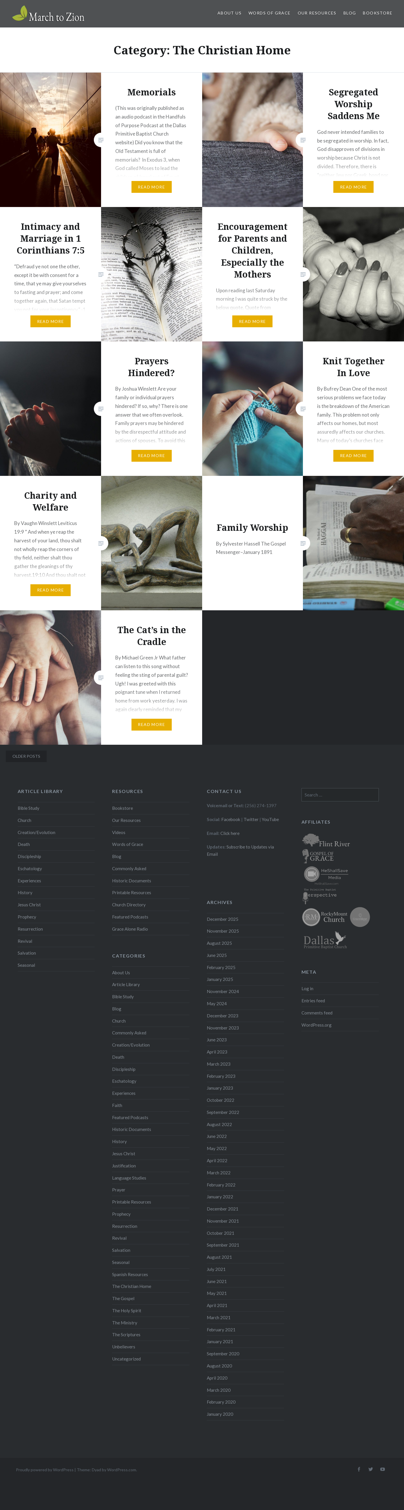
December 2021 (222, 1208)
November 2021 (223, 1220)
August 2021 (219, 1257)
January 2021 (220, 1341)
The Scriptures (126, 1334)
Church (24, 820)
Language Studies (129, 1177)
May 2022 (217, 1148)
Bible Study (28, 808)
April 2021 (217, 1305)
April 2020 (217, 1377)
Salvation (27, 952)
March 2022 (219, 1172)
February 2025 (221, 967)
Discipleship (29, 856)
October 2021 (220, 1233)
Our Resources (317, 12)
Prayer (118, 1189)
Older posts (26, 756)
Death (24, 844)
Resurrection (30, 928)
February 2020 (221, 1401)
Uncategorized (126, 1358)
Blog (349, 12)
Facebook (230, 819)
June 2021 (217, 1281)
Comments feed (316, 1012)
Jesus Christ (29, 904)
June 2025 (217, 955)
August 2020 (219, 1365)
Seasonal (26, 965)
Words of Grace (269, 12)
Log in (307, 988)
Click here (230, 833)
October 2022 (220, 1100)
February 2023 (221, 1076)
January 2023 (220, 1088)
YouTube (270, 819)
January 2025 (220, 979)
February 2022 (221, 1184)
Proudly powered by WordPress (45, 1469)
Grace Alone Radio (130, 928)
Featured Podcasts (130, 916)
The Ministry (124, 1322)
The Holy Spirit (126, 1310)
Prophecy (27, 916)
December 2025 (222, 919)
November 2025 (223, 931)
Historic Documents (131, 880)
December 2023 (222, 1015)
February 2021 (221, 1329)
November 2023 (223, 1027)
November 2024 (223, 991)
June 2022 (217, 1136)
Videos (118, 832)
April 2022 (217, 1160)
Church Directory (129, 904)
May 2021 (217, 1293)
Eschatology (30, 868)
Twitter (251, 819)
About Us (229, 12)
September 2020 (223, 1353)
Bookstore (377, 12)
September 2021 (223, 1244)
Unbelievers (123, 1346)
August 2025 (219, 943)
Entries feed (313, 1000)
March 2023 (219, 1064)
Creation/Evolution (36, 832)
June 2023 (217, 1039)
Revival (25, 941)
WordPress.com (121, 1469)
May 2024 (217, 1003)
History (25, 892)
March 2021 (219, 1317)
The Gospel (123, 1298)
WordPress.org (316, 1024)
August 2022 (219, 1124)
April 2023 (217, 1051)
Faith (117, 1105)
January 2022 (220, 1196)
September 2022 (223, 1112)
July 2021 (216, 1269)
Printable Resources (131, 892)
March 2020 (219, 1390)
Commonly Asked (129, 868)
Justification (124, 1165)
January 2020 (220, 1414)
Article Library (126, 984)
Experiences (29, 880)
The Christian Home (131, 1286)
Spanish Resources (130, 1274)
